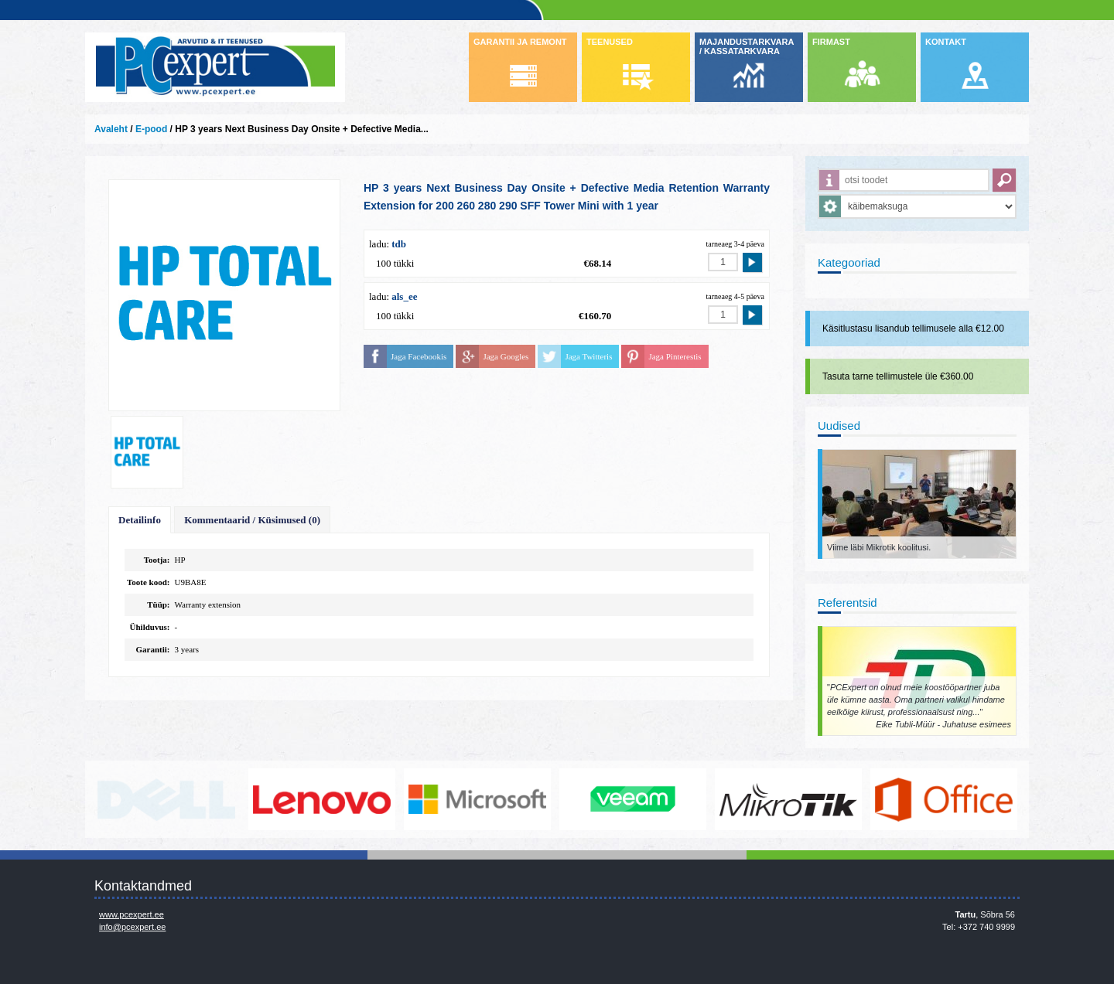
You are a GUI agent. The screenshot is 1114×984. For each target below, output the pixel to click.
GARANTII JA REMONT (520, 41)
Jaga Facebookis (418, 356)
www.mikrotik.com (788, 799)
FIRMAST (831, 41)
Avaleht (111, 129)
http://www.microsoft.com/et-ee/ (477, 799)
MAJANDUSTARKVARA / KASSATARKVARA (746, 46)
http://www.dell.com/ (166, 799)
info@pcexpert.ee (132, 926)
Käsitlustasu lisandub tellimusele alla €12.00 (913, 328)
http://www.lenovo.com (321, 799)
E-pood (151, 129)
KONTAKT (945, 41)
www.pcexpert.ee (131, 914)
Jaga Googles (505, 356)
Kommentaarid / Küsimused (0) (252, 520)
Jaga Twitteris (588, 356)
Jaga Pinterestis (674, 356)
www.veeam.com (632, 799)
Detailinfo (139, 520)
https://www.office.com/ (943, 799)
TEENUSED (609, 41)
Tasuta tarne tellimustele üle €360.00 (897, 376)
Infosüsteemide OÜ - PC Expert (215, 67)
